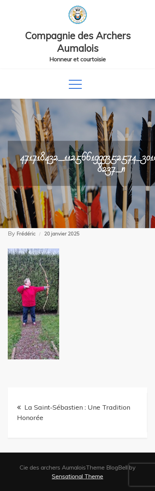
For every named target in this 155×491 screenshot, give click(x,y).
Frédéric (26, 234)
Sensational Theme (77, 476)
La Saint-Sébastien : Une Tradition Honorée (73, 412)
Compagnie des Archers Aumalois (78, 42)
